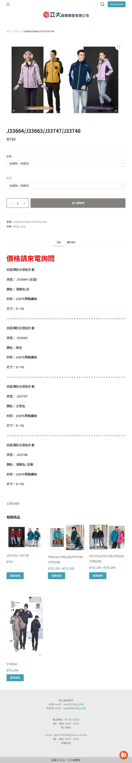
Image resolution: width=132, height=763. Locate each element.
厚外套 (16, 226)
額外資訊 (71, 242)
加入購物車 (78, 203)
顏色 (9, 156)
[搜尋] (102, 4)
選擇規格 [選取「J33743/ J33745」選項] (15, 575)
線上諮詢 (78, 704)
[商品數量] (18, 203)
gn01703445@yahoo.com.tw (70, 735)
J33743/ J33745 (18, 555)
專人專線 (66, 727)
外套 (23, 226)
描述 (59, 242)
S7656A (12, 664)
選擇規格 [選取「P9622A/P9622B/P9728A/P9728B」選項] (56, 575)
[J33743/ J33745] (25, 537)
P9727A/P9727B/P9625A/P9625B (106, 558)
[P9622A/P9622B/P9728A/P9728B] (66, 537)
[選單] (8, 4)
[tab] (59, 242)
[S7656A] (25, 623)
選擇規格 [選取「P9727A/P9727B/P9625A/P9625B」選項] (98, 575)
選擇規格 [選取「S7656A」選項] (15, 677)
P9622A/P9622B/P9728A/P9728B (65, 559)
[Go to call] (123, 755)
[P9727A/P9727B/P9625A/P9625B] (107, 537)
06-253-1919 (116, 4)
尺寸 (9, 178)
